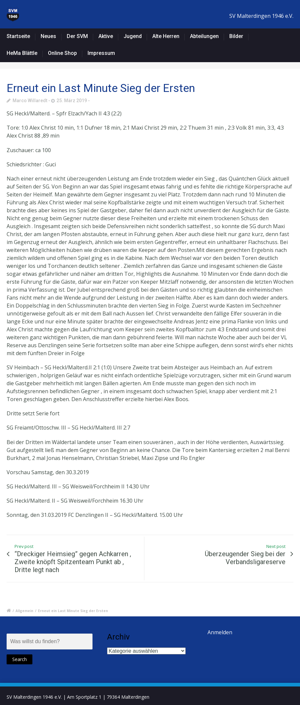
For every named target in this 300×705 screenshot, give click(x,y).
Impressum (101, 53)
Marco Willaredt (30, 100)
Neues (48, 36)
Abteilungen (204, 36)
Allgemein (24, 610)
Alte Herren (165, 36)
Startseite (18, 36)
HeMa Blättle (22, 53)
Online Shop (62, 53)
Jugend (133, 36)
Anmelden (219, 632)
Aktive (105, 36)
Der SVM (77, 36)
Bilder (236, 36)
